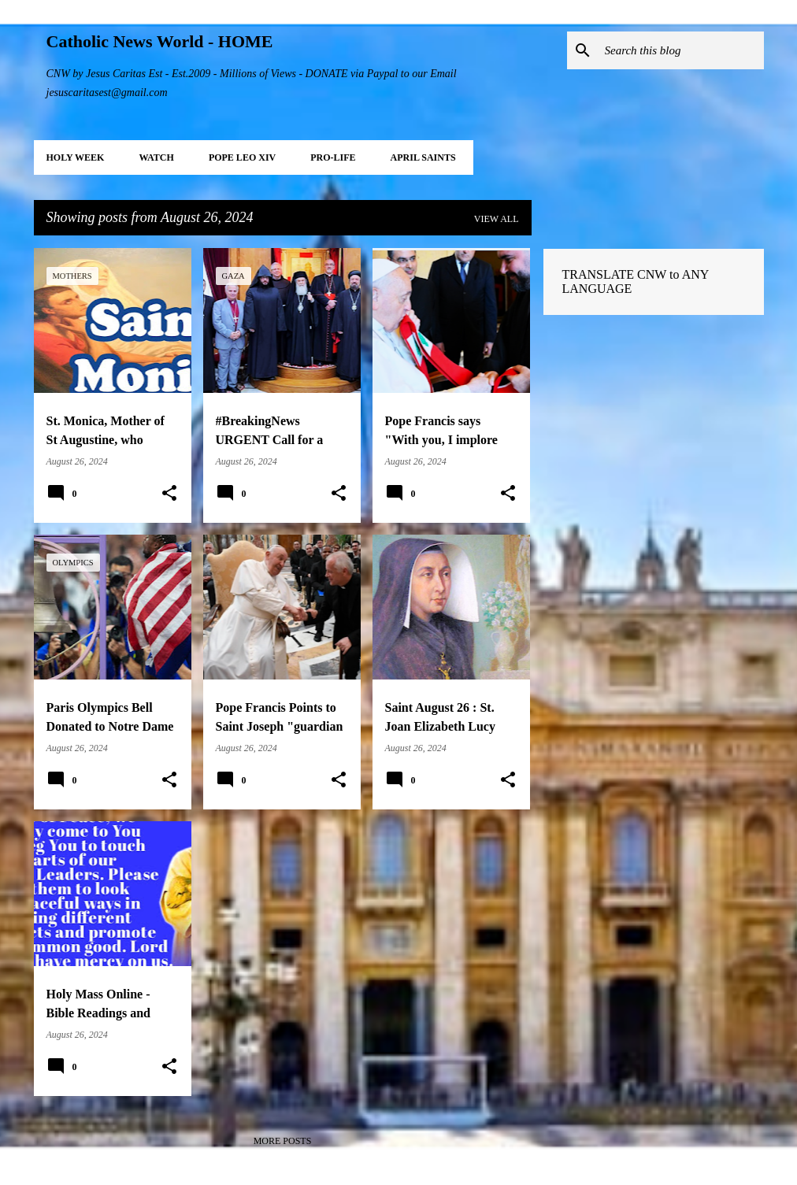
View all (496, 218)
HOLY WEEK (75, 157)
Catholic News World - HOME (159, 41)
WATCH (156, 157)
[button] (169, 493)
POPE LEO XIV (242, 157)
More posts (283, 1140)
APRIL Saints (423, 157)
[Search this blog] (681, 50)
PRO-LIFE (332, 157)
